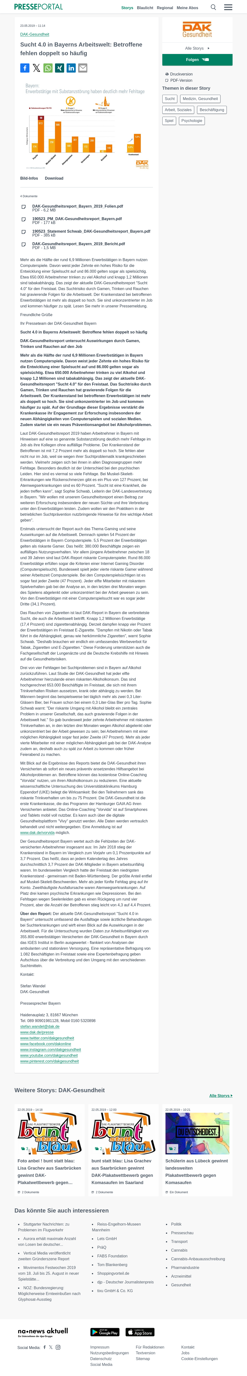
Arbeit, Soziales (178, 110)
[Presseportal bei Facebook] (43, 1347)
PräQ (101, 1247)
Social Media (101, 1364)
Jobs (185, 1353)
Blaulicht (145, 8)
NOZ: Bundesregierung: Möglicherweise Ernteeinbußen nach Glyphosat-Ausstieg (49, 1293)
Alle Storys (197, 48)
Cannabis (179, 1250)
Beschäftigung (213, 110)
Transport (179, 1241)
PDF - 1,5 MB (78, 246)
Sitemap (143, 1358)
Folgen (197, 60)
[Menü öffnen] (228, 7)
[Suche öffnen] (214, 7)
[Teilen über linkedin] (71, 68)
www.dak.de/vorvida (37, 833)
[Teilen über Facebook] (24, 68)
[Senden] (82, 68)
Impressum (99, 1347)
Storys (127, 8)
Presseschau (182, 1233)
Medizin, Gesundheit (202, 99)
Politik (176, 1224)
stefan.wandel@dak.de (40, 1026)
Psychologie (193, 122)
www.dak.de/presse (37, 1032)
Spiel (169, 122)
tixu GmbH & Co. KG (115, 1290)
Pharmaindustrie (185, 1267)
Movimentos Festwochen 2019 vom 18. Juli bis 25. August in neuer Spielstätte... (48, 1273)
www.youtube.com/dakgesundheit (49, 1055)
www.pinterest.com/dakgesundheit (49, 1061)
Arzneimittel (181, 1276)
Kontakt (187, 1347)
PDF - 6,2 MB (77, 208)
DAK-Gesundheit (34, 34)
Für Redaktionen (150, 1347)
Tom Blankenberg (112, 1264)
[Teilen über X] (36, 68)
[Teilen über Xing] (59, 68)
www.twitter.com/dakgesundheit (47, 1038)
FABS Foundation (112, 1256)
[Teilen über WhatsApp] (48, 68)
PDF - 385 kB (91, 233)
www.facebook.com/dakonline (45, 1044)
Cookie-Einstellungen (199, 1358)
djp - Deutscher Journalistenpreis (125, 1282)
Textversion (145, 1353)
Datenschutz (101, 1358)
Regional (165, 8)
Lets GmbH (107, 1238)
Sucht (170, 99)
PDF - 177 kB (77, 221)
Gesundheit (181, 1285)
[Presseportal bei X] (49, 1347)
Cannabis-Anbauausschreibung (198, 1259)
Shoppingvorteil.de (113, 1273)
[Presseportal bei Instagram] (56, 1347)
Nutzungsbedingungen (109, 1353)
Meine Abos (187, 8)
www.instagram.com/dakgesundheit (50, 1050)
